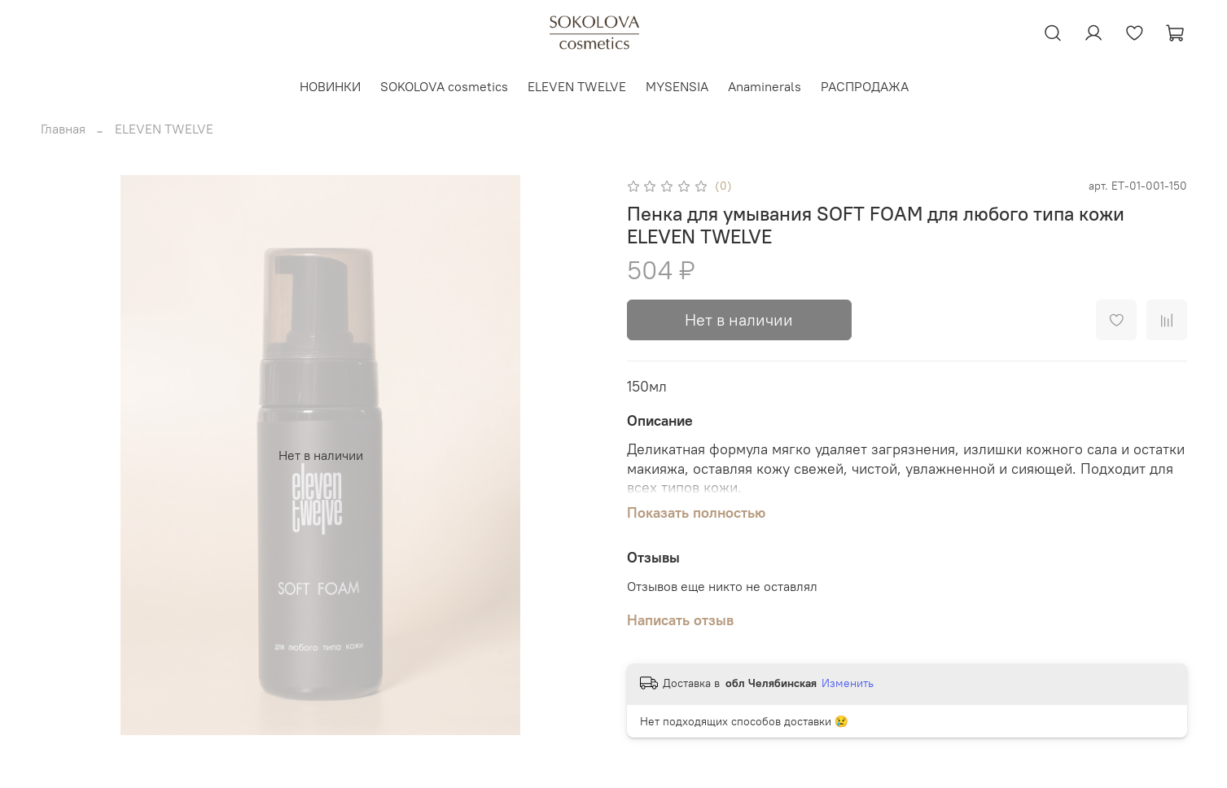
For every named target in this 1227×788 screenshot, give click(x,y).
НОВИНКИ (330, 86)
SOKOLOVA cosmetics (444, 86)
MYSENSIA (677, 86)
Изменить (848, 683)
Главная (63, 128)
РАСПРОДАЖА (865, 86)
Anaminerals (764, 86)
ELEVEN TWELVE (577, 86)
